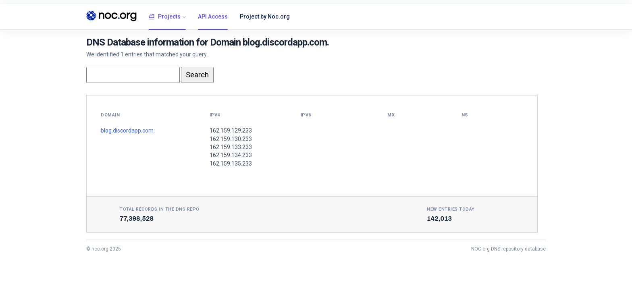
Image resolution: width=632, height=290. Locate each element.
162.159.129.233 (231, 130)
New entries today (451, 209)
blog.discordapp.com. (128, 130)
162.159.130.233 (231, 139)
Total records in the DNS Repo (160, 209)
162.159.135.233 (231, 163)
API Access (213, 16)
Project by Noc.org (265, 16)
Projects (165, 17)
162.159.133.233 (231, 147)
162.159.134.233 (231, 155)
